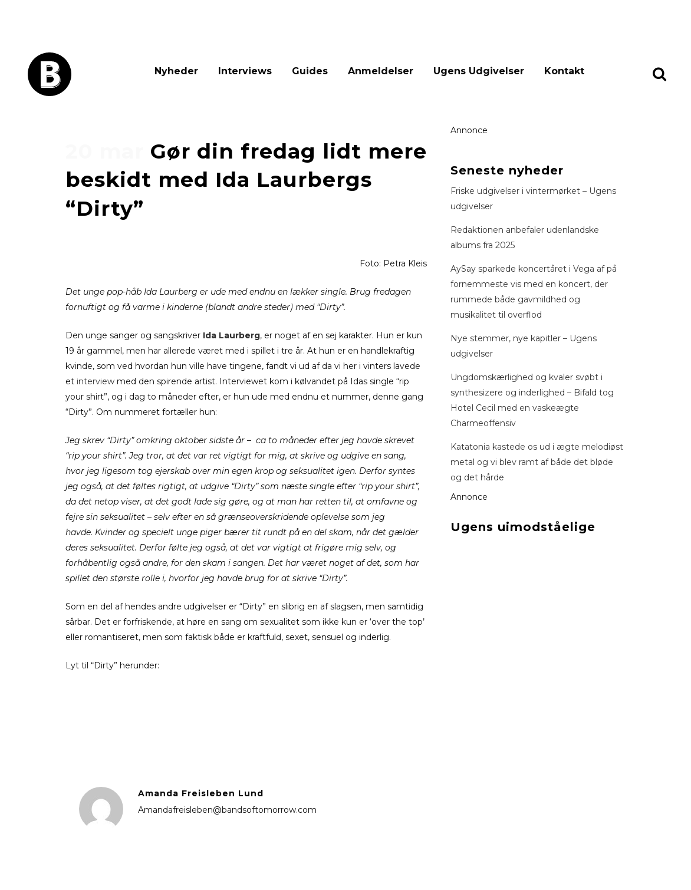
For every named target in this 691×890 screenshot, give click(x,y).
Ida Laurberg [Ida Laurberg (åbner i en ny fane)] (231, 335)
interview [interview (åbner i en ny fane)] (95, 381)
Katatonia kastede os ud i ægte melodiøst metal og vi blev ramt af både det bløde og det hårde (536, 462)
